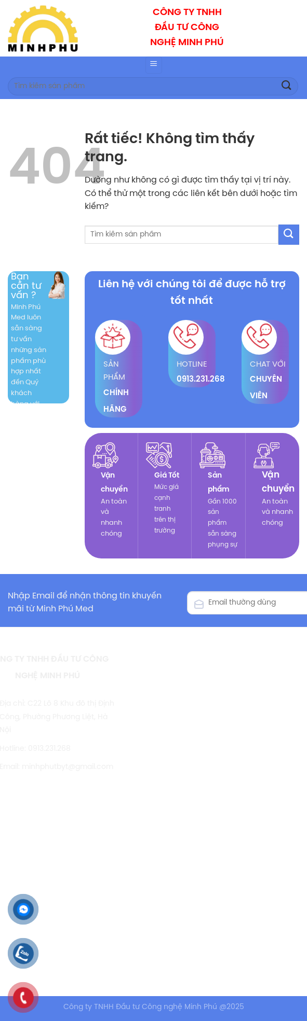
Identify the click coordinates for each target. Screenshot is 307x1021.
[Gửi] (286, 86)
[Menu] (153, 65)
